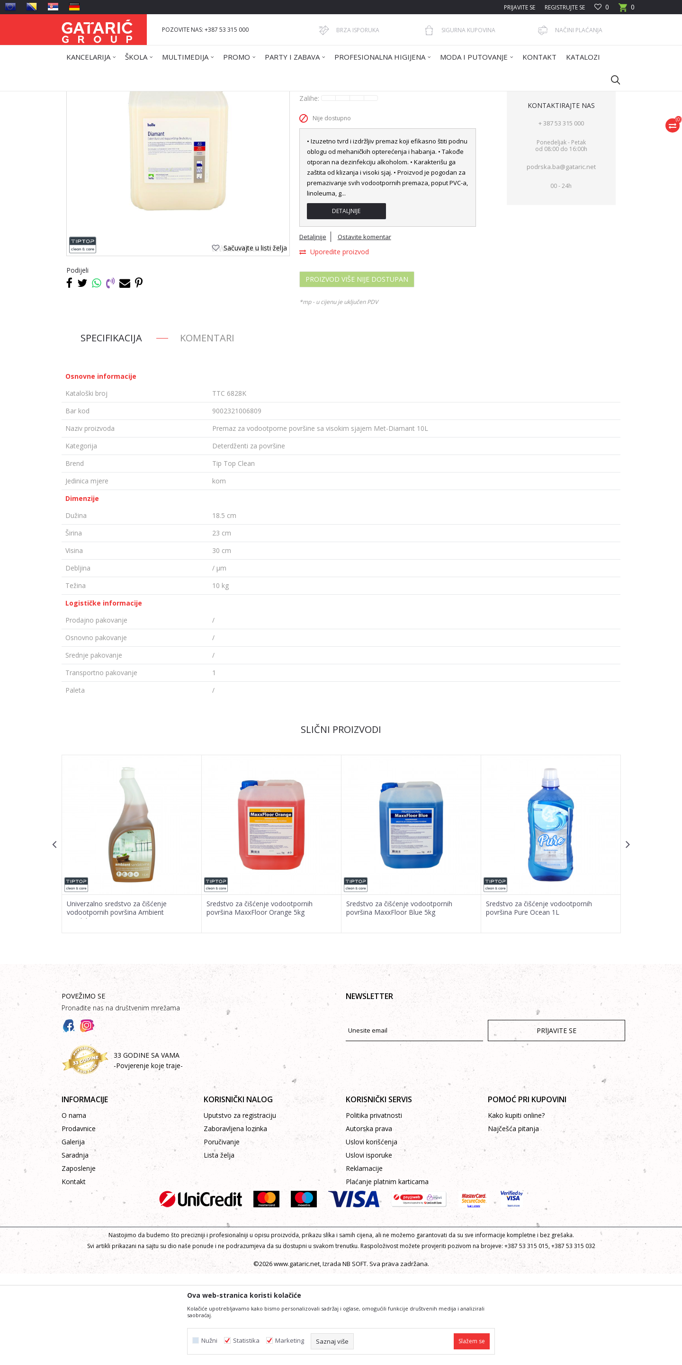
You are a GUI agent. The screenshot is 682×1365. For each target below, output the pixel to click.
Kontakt (74, 1272)
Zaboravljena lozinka (235, 1219)
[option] (132, 935)
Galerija (73, 1233)
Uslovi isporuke (369, 1246)
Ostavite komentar (364, 328)
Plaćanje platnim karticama (387, 1272)
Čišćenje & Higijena (199, 97)
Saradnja (75, 1246)
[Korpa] (627, 10)
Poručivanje (222, 1233)
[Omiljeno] (601, 7)
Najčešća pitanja (513, 1219)
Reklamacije (364, 1259)
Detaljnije (346, 302)
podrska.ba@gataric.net (561, 258)
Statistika (246, 1340)
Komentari (207, 429)
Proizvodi (155, 97)
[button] (610, 79)
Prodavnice (79, 1219)
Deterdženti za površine (307, 97)
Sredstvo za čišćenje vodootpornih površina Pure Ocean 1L (539, 999)
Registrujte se (565, 7)
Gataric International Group (98, 97)
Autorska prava (369, 1219)
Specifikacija (111, 429)
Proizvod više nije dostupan (356, 370)
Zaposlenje (79, 1259)
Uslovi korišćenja (371, 1233)
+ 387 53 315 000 (561, 214)
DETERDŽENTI (250, 97)
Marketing (289, 1340)
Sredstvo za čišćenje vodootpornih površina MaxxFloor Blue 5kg (399, 999)
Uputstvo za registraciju (240, 1206)
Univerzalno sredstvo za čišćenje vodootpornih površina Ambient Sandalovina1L (117, 1004)
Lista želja (219, 1246)
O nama (74, 1206)
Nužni (209, 1340)
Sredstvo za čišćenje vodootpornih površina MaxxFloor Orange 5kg (259, 999)
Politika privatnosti (374, 1206)
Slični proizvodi (341, 820)
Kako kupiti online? (516, 1206)
